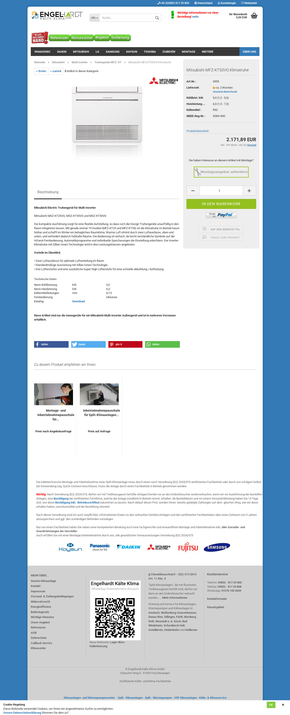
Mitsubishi (81, 51)
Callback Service (41, 643)
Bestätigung (61, 498)
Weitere (207, 51)
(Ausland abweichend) (225, 91)
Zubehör (168, 51)
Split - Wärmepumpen (158, 697)
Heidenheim (171, 629)
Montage (188, 51)
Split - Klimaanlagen (130, 697)
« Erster (41, 71)
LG (97, 51)
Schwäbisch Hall (174, 625)
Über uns (249, 51)
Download (78, 301)
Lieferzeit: (192, 87)
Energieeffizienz (41, 606)
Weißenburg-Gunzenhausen (178, 612)
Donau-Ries (155, 616)
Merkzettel (249, 3)
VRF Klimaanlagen (185, 697)
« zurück (55, 71)
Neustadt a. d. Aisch (168, 621)
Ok (271, 704)
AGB (33, 632)
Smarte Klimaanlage (43, 581)
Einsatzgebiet (215, 607)
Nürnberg (190, 616)
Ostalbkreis (155, 629)
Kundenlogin (227, 3)
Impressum (38, 591)
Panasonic (43, 51)
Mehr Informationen (174, 597)
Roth (151, 621)
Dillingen (169, 616)
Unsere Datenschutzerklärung (22, 712)
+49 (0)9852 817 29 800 (173, 3)
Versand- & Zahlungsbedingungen (52, 596)
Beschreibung (47, 192)
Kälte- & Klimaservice (212, 697)
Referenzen (38, 627)
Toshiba (150, 51)
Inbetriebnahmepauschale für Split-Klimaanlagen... (101, 413)
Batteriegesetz (40, 612)
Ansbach (154, 612)
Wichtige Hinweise (42, 617)
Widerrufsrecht (40, 601)
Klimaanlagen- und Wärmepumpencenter (89, 697)
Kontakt (35, 586)
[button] (51, 344)
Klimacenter (38, 648)
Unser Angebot (40, 622)
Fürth (179, 616)
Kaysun (131, 51)
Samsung (113, 51)
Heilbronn (191, 629)
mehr (195, 16)
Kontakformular (217, 598)
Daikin (61, 51)
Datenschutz (39, 637)
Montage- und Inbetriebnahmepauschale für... (55, 415)
